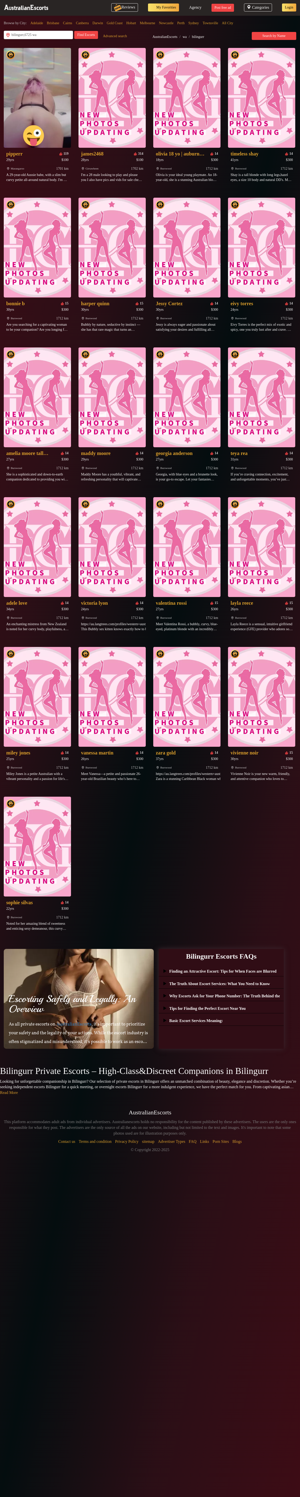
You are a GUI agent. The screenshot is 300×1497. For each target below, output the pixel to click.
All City (228, 23)
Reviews (124, 7)
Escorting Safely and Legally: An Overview (72, 1004)
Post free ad (222, 7)
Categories (258, 7)
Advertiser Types (171, 1141)
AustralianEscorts (165, 37)
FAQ (192, 1141)
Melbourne (147, 23)
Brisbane (53, 23)
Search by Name (274, 36)
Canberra (82, 23)
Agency (195, 7)
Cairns (67, 23)
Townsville (210, 23)
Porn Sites (220, 1141)
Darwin (97, 23)
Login (289, 7)
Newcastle (166, 23)
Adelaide (36, 23)
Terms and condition (95, 1141)
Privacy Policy (126, 1141)
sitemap (148, 1141)
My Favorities (163, 7)
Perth (181, 23)
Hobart (131, 23)
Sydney (193, 23)
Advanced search (115, 36)
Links (204, 1141)
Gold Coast (114, 23)
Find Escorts (86, 35)
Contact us (66, 1141)
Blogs (237, 1141)
